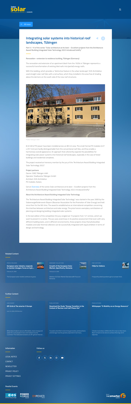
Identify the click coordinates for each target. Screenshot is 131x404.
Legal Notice (11, 356)
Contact (9, 361)
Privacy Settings (13, 376)
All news (25, 24)
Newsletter (11, 366)
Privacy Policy (12, 371)
